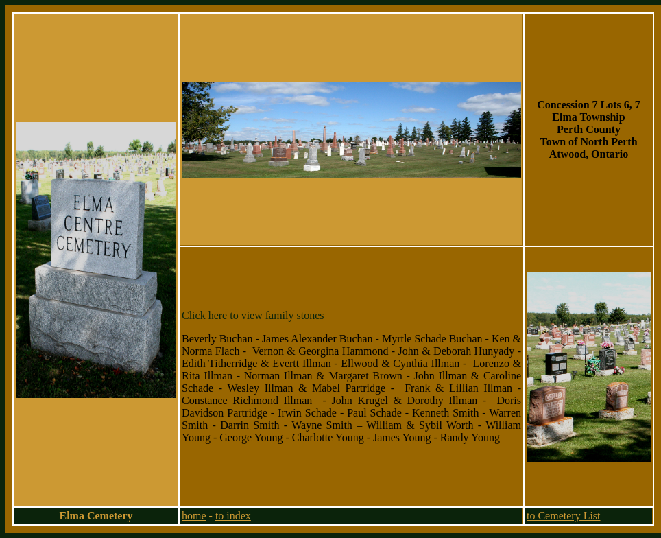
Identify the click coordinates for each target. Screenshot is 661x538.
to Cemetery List (564, 516)
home (194, 516)
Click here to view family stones (253, 315)
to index (233, 516)
